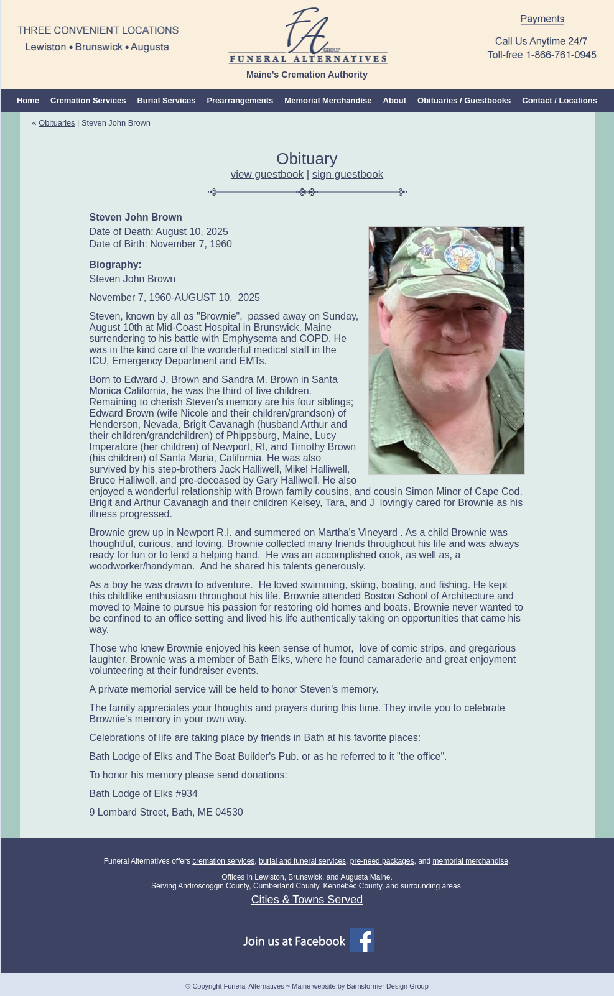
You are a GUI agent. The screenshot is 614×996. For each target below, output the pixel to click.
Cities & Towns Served (307, 899)
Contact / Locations (559, 100)
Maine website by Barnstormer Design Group (360, 986)
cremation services (223, 861)
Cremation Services (88, 100)
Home (28, 100)
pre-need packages (382, 861)
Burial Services (166, 100)
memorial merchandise (470, 861)
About (395, 100)
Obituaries (57, 122)
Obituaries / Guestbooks (464, 100)
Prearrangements (240, 100)
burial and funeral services (302, 861)
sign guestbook (347, 174)
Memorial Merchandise (327, 100)
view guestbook (267, 174)
